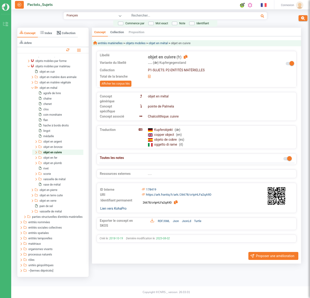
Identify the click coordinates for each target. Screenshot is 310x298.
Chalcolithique (158, 116)
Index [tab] (46, 33)
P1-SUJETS (156, 70)
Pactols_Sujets (40, 4)
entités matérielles (110, 43)
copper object (164, 134)
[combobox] (180, 16)
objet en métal (158, 43)
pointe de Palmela (161, 106)
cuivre (174, 116)
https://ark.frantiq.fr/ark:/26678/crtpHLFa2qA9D (178, 194)
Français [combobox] (72, 15)
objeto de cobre (166, 139)
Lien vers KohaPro (113, 208)
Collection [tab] (66, 33)
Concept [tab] (27, 33)
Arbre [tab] (26, 42)
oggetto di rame (166, 144)
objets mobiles (135, 43)
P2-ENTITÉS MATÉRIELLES (185, 70)
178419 (151, 189)
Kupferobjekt (164, 130)
